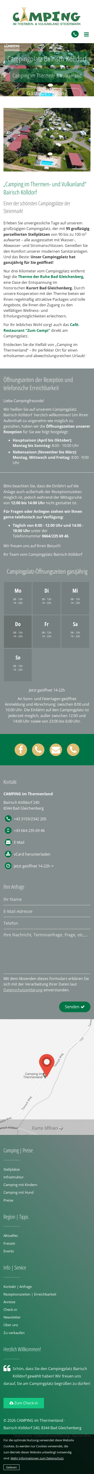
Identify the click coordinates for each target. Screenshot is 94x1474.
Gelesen (11, 1467)
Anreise (9, 1301)
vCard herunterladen (32, 854)
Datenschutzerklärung (23, 989)
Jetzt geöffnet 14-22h (32, 866)
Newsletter (12, 1317)
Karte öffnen (47, 1127)
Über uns (10, 1324)
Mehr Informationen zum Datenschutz (37, 1458)
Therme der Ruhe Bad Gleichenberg (50, 276)
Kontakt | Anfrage (17, 1286)
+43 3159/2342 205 (25, 818)
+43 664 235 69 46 (25, 830)
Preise (8, 1200)
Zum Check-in (23, 1403)
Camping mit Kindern (20, 1184)
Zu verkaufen (14, 1332)
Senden (75, 1006)
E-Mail (19, 842)
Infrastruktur (13, 1177)
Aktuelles (10, 1235)
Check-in (10, 1309)
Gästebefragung (47, 93)
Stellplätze (11, 1169)
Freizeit (9, 1243)
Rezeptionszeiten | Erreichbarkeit (29, 1294)
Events (8, 1251)
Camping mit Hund (18, 1192)
